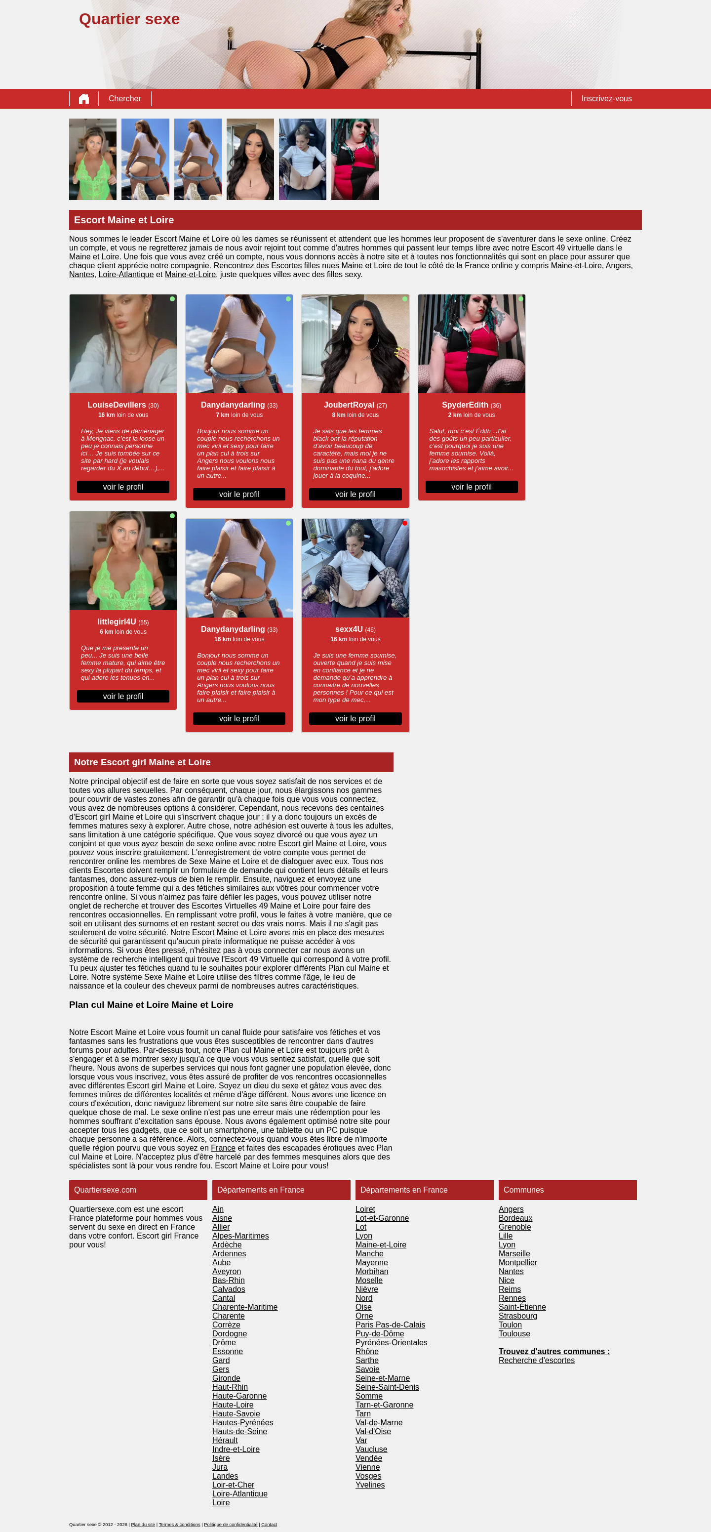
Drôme (224, 1342)
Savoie (368, 1369)
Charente (228, 1316)
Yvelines (370, 1485)
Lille (506, 1236)
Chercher (125, 98)
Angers (511, 1209)
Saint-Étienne (522, 1307)
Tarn (363, 1413)
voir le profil (123, 487)
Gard (221, 1360)
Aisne (222, 1218)
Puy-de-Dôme (380, 1333)
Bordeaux (516, 1218)
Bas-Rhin (228, 1280)
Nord (364, 1298)
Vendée (369, 1458)
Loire (207, 274)
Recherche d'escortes (537, 1360)
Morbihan (372, 1271)
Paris (366, 1325)
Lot (361, 1227)
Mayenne (372, 1262)
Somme (369, 1396)
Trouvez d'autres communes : (554, 1351)
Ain (218, 1209)
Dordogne (229, 1333)
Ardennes (229, 1253)
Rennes (512, 1298)
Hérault (225, 1440)
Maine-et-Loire (381, 1245)
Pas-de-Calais (400, 1325)
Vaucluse (372, 1449)
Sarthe (367, 1360)
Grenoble (515, 1227)
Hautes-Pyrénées (243, 1422)
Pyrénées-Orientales (392, 1342)
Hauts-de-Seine (239, 1431)
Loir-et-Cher (233, 1485)
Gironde (226, 1378)
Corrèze (226, 1325)
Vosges (368, 1476)
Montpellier (518, 1262)
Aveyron (226, 1271)
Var (361, 1440)
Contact (269, 1524)
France (223, 1148)
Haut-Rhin (230, 1387)
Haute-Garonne (239, 1396)
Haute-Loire (233, 1405)
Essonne (227, 1351)
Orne (364, 1316)
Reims (510, 1289)
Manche (370, 1253)
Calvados (228, 1289)
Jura (220, 1467)
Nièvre (367, 1289)
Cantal (223, 1298)
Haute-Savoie (236, 1413)
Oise (364, 1307)
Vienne (368, 1467)
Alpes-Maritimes (240, 1236)
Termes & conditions (179, 1524)
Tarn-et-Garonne (384, 1405)
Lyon (364, 1236)
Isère (221, 1458)
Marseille (514, 1253)
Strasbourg (518, 1316)
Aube (221, 1262)
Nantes (81, 274)
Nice (506, 1280)
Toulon (510, 1325)
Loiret (365, 1209)
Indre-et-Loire (236, 1449)
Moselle (369, 1280)
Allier (221, 1227)
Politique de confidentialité (230, 1524)
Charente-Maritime (244, 1307)
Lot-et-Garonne (382, 1218)
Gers (221, 1369)
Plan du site (143, 1524)
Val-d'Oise (373, 1431)
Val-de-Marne (379, 1422)
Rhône (367, 1351)
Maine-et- (181, 274)
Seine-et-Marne (383, 1378)
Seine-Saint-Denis (387, 1387)
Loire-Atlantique (126, 274)
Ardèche (227, 1245)
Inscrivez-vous (607, 98)
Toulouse (514, 1333)
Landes (225, 1476)
